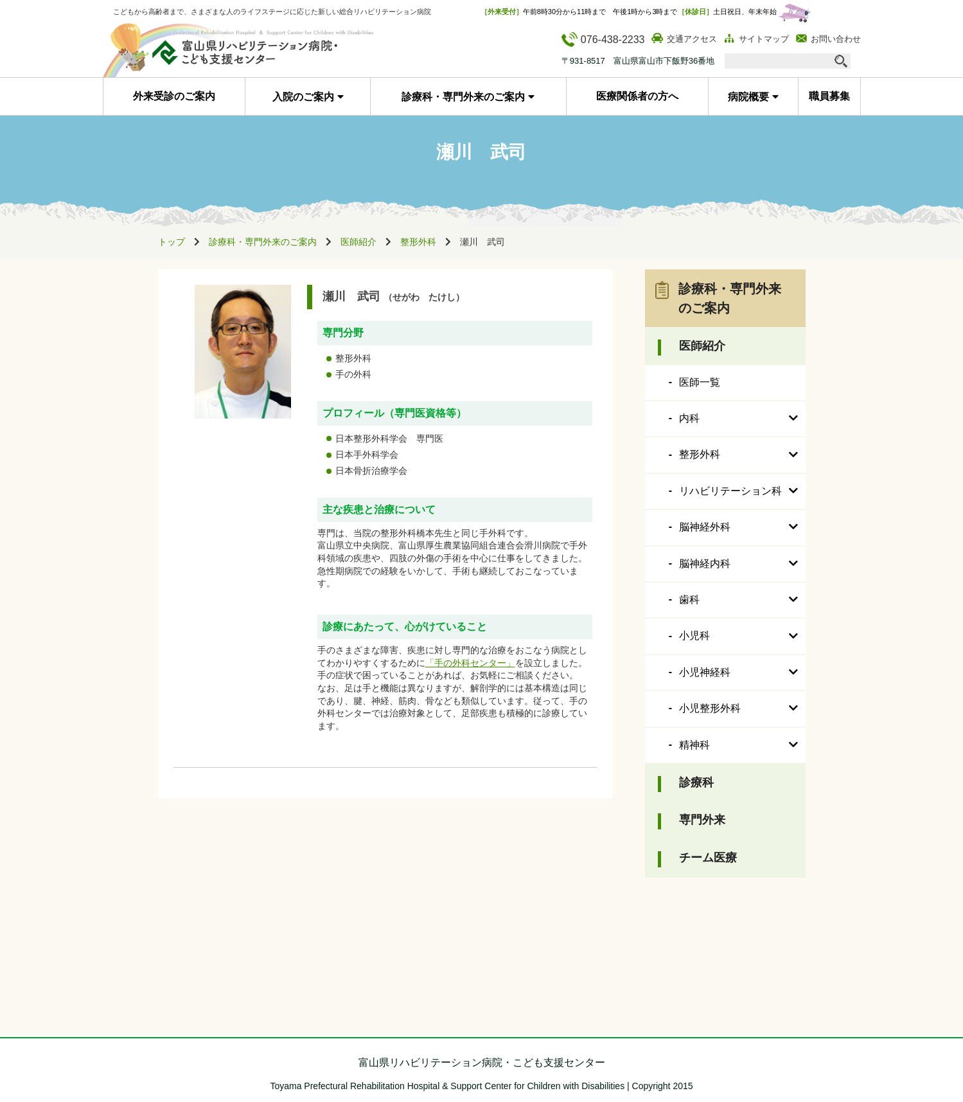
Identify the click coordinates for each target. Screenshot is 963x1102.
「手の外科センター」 (470, 663)
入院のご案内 (303, 96)
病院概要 (748, 96)
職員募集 (829, 96)
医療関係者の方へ (637, 96)
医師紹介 (358, 242)
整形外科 (418, 242)
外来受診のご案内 (174, 96)
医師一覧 (699, 382)
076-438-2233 (603, 39)
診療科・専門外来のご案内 (463, 96)
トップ (171, 242)
